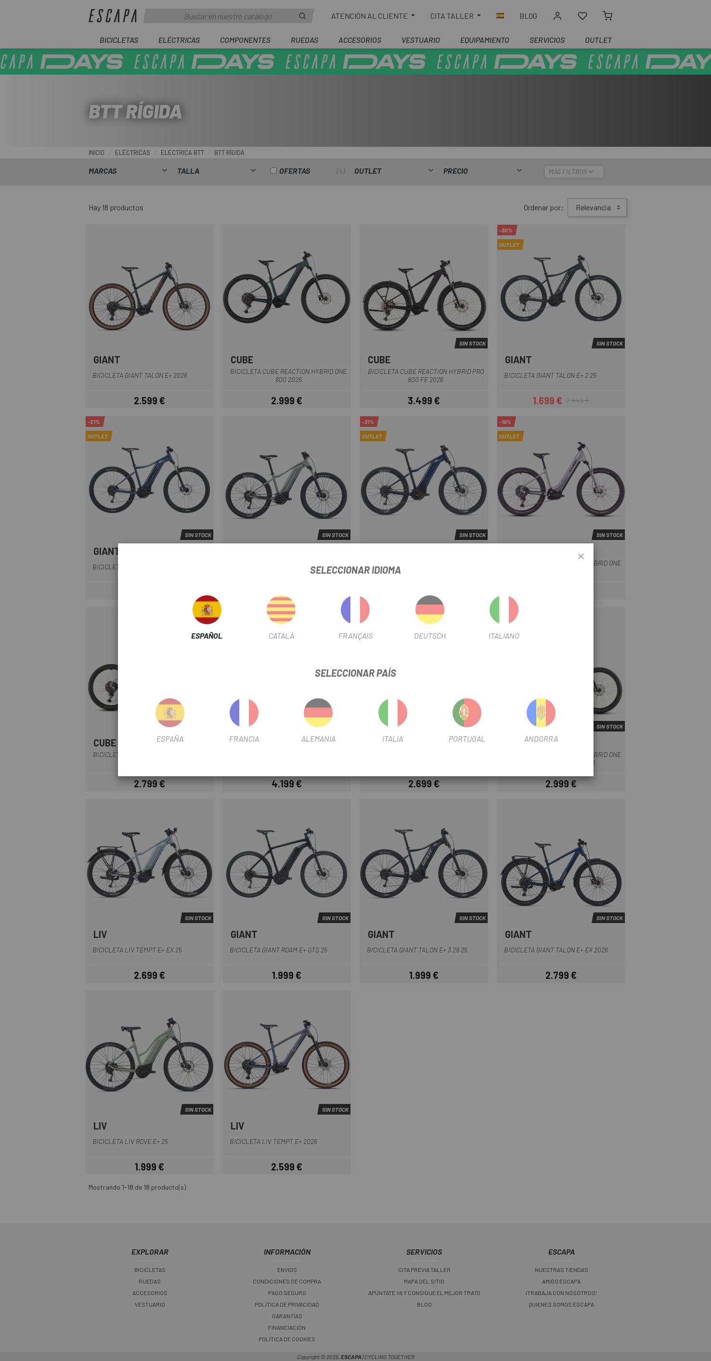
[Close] (581, 557)
